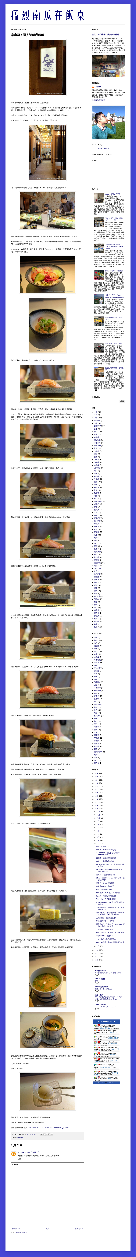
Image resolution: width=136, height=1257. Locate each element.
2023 (97, 783)
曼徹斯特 (97, 552)
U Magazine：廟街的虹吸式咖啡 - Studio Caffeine (108, 854)
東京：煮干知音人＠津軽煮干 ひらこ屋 (114, 219)
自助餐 (96, 476)
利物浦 (96, 487)
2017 (97, 802)
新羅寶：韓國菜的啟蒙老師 (106, 896)
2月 (98, 844)
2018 (97, 799)
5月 (98, 834)
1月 (98, 946)
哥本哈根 (97, 518)
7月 (98, 828)
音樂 (95, 513)
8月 (98, 824)
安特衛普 (97, 468)
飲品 (95, 571)
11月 (99, 815)
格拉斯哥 (97, 521)
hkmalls (21, 1152)
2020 (97, 793)
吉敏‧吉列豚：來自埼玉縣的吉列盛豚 (110, 942)
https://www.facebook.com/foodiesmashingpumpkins (50, 1128)
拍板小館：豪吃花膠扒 (104, 890)
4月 (98, 837)
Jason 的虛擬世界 (101, 987)
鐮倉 (95, 624)
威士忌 (96, 504)
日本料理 (20, 1137)
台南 (95, 434)
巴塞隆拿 (97, 421)
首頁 (47, 1229)
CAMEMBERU (100, 1005)
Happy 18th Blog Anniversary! (105, 1007)
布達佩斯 (97, 443)
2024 (97, 780)
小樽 (95, 415)
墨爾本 (96, 599)
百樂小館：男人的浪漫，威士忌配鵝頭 (110, 933)
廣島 (95, 594)
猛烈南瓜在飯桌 (103, 148)
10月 (99, 818)
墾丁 (95, 602)
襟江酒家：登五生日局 (113, 344)
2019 (97, 796)
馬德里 (96, 538)
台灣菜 (96, 437)
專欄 (95, 546)
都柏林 (96, 557)
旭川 (95, 471)
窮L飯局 (97, 596)
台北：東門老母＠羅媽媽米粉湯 (105, 34)
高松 (95, 540)
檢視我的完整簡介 (98, 100)
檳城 (95, 619)
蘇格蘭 (96, 621)
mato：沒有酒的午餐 (113, 194)
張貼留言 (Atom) (22, 1232)
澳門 (95, 608)
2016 (97, 806)
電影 (95, 588)
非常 (96, 981)
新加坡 (96, 580)
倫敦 (95, 515)
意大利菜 (97, 574)
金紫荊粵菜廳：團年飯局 (105, 886)
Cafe (96, 627)
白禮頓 (96, 451)
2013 (97, 953)
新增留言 (15, 1165)
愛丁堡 (96, 577)
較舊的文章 (79, 1229)
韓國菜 (96, 616)
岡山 (95, 496)
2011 (97, 960)
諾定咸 (96, 610)
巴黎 (95, 423)
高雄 (95, 543)
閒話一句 (97, 568)
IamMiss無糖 (100, 979)
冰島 (95, 454)
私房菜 (96, 493)
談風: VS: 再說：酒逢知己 (105, 875)
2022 (97, 786)
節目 (95, 582)
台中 (95, 429)
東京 (95, 499)
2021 (97, 790)
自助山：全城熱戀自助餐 (105, 861)
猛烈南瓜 (98, 87)
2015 (97, 809)
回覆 (19, 1159)
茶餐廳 (96, 532)
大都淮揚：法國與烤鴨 (104, 929)
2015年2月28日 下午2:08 (34, 1152)
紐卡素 (96, 526)
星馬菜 (96, 510)
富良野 (96, 560)
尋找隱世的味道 (100, 971)
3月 (98, 840)
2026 (97, 774)
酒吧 (95, 535)
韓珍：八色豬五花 (102, 846)
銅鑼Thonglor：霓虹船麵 (114, 271)
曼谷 (95, 549)
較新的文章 (16, 1229)
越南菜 (96, 566)
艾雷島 (96, 479)
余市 (95, 485)
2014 (97, 950)
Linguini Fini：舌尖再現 (104, 936)
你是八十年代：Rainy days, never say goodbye (114, 296)
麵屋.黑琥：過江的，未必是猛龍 (108, 893)
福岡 (95, 591)
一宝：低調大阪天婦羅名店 (106, 939)
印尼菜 (96, 460)
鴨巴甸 (96, 613)
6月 (98, 831)
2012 (97, 957)
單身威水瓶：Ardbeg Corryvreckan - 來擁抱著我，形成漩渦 (110, 925)
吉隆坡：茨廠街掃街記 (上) (106, 858)
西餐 (95, 482)
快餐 (95, 490)
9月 (98, 821)
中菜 (95, 418)
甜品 (95, 554)
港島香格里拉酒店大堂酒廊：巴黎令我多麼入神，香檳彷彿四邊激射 (110, 914)
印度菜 (96, 462)
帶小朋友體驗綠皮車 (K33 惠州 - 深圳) (108, 973)
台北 (95, 432)
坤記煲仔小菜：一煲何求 (105, 921)
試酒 (95, 585)
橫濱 (95, 605)
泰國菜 (96, 524)
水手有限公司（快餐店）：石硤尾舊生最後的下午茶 (114, 246)
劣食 (95, 457)
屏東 (95, 507)
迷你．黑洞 (99, 995)
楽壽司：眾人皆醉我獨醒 (105, 883)
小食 (95, 412)
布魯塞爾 (97, 446)
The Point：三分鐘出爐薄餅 (106, 899)
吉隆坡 (96, 465)
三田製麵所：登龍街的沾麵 (106, 918)
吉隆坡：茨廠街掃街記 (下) (106, 850)
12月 (99, 811)
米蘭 (95, 473)
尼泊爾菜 (97, 440)
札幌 (95, 448)
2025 (97, 777)
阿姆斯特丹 (98, 501)
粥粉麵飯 (97, 563)
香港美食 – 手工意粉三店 (103, 989)
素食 (95, 529)
